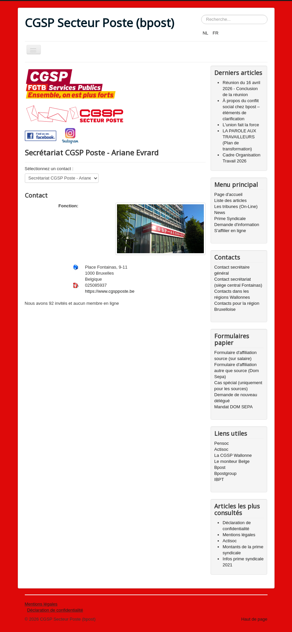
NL (206, 33)
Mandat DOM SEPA (233, 406)
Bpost (219, 467)
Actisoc (221, 449)
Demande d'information (236, 224)
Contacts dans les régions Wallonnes (232, 294)
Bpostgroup (225, 473)
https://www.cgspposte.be (109, 291)
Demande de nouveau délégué (235, 397)
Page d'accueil (228, 194)
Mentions (34, 604)
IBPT (219, 479)
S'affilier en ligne (230, 230)
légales (49, 604)
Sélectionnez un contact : (49, 168)
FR (215, 33)
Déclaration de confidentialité (55, 610)
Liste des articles (230, 200)
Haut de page (254, 619)
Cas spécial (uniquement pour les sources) (238, 385)
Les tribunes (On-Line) (235, 206)
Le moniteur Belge (232, 461)
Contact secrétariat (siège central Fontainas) (238, 282)
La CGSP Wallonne (233, 455)
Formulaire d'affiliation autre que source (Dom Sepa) (236, 370)
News (219, 212)
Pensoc (221, 443)
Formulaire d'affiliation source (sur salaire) (235, 355)
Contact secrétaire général (232, 270)
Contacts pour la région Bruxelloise (236, 306)
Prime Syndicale (230, 218)
